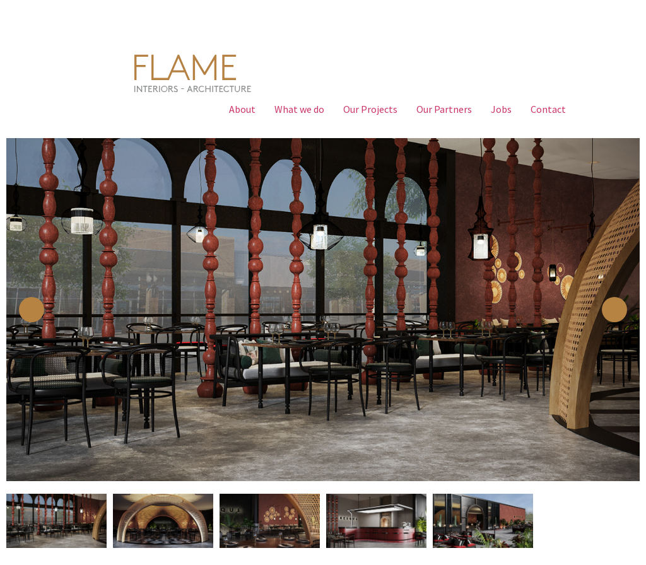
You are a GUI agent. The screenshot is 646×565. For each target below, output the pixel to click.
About (242, 109)
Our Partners (444, 109)
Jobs (501, 109)
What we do (299, 109)
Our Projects (370, 109)
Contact (548, 109)
